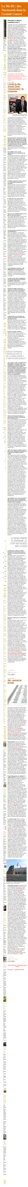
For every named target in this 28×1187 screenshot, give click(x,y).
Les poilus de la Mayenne (4, 648)
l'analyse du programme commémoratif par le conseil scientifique (17, 652)
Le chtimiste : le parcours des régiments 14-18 (4, 617)
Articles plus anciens (22, 965)
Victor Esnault (21, 891)
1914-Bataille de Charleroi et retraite (4, 88)
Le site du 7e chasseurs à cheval (4, 415)
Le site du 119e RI (4, 709)
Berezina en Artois (4, 749)
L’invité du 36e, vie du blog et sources (4, 129)
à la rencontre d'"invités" (17, 39)
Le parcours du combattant (4, 421)
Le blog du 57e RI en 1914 (4, 691)
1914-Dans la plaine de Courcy (4, 102)
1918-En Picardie (4, 122)
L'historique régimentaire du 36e (4, 376)
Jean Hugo (15, 803)
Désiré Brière (19, 888)
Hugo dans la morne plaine (4, 833)
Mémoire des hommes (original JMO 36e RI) (4, 356)
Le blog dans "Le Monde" (4, 871)
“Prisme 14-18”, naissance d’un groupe (4, 1006)
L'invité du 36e (14, 672)
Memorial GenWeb (16, 748)
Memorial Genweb (4, 602)
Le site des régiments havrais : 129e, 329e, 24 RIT (4, 407)
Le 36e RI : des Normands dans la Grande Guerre (13, 10)
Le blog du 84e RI (4, 704)
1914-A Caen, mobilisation (4, 82)
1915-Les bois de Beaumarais (4, 110)
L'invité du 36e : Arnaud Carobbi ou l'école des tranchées (4, 917)
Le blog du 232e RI (4, 720)
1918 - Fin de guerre (14, 958)
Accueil (17, 966)
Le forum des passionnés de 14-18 (4, 608)
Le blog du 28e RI (4, 685)
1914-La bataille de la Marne (4, 95)
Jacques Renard (15, 734)
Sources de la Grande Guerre (4, 661)
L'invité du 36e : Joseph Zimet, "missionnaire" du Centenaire (16, 87)
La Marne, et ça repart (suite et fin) (4, 791)
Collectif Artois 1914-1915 (4, 675)
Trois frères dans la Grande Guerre (4, 641)
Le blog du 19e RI (4, 680)
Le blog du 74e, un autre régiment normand (4, 396)
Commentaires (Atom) (19, 969)
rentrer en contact (18, 951)
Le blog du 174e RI (4, 714)
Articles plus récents (12, 965)
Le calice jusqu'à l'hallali (4, 966)
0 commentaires (11, 670)
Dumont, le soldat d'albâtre (4, 1143)
